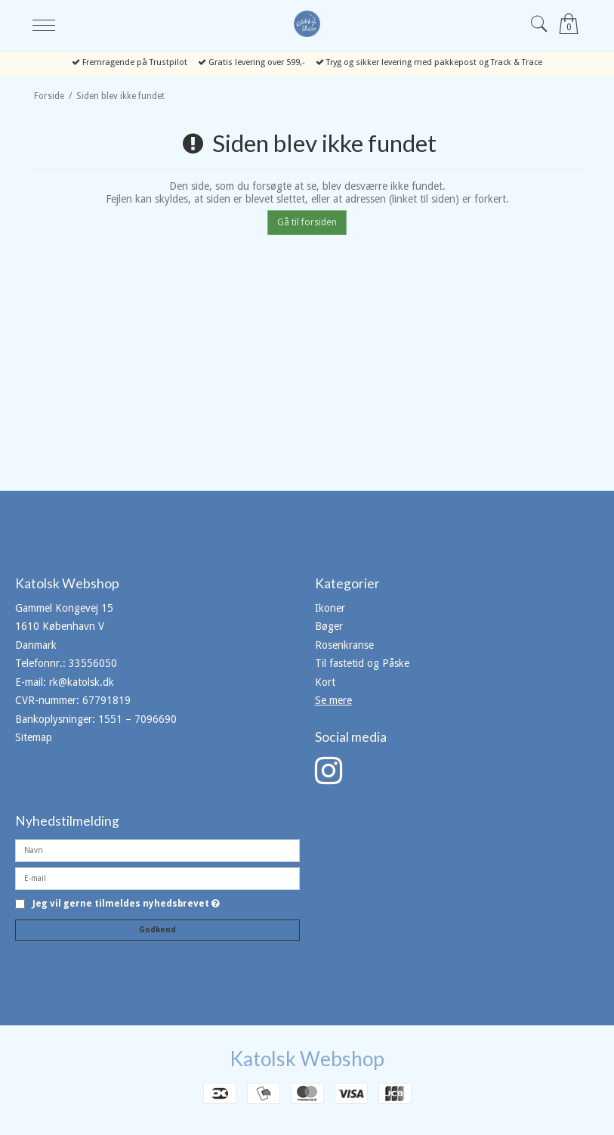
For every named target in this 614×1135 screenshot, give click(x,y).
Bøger (329, 626)
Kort (325, 682)
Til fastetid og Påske (362, 663)
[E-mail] (157, 878)
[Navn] (157, 850)
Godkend (157, 930)
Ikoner (330, 608)
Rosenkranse (344, 645)
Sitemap (33, 737)
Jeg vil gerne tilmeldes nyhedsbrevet (126, 904)
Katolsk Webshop (307, 1059)
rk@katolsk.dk (81, 682)
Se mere (333, 700)
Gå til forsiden (307, 222)
